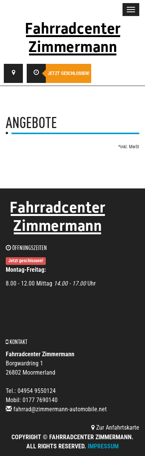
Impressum (103, 446)
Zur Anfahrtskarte (115, 427)
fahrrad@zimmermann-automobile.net (60, 409)
